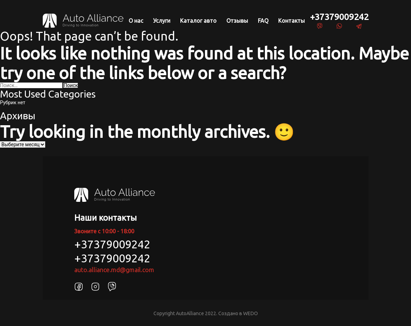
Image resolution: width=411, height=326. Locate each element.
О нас (136, 20)
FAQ (263, 20)
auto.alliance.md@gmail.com (114, 269)
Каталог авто (198, 20)
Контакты (291, 20)
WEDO (250, 313)
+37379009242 (339, 17)
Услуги (161, 20)
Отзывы (237, 20)
